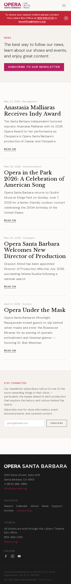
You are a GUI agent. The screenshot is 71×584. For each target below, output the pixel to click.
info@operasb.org (15, 488)
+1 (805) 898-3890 (15, 484)
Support (57, 506)
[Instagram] (12, 556)
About (35, 506)
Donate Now (24, 510)
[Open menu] (64, 5)
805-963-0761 (13, 537)
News (45, 506)
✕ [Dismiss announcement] (66, 18)
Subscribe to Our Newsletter (34, 67)
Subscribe (56, 423)
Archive (8, 510)
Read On (10, 149)
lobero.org (10, 542)
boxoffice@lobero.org (32, 21)
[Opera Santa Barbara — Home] (17, 5)
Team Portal (45, 579)
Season (8, 506)
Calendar (21, 506)
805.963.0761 (45, 18)
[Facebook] (5, 556)
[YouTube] (19, 556)
